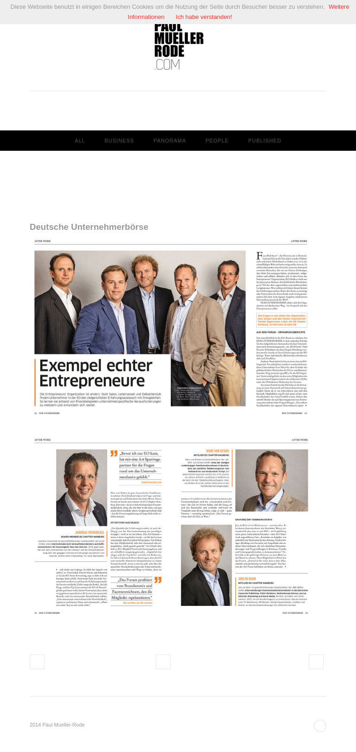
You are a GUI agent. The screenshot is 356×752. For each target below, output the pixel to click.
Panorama (169, 140)
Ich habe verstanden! (204, 16)
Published (264, 140)
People (217, 140)
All (80, 140)
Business (119, 140)
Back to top (320, 726)
